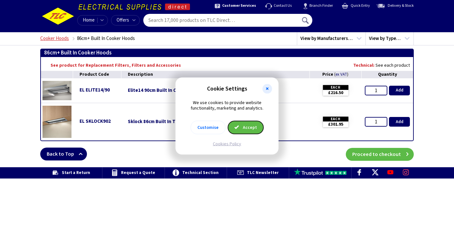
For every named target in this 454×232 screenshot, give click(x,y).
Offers (126, 20)
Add (399, 90)
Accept (245, 127)
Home (89, 20)
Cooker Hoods (54, 38)
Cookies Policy (227, 143)
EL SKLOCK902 (95, 121)
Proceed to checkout (383, 154)
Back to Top (67, 154)
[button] (267, 89)
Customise (208, 127)
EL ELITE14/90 (95, 90)
